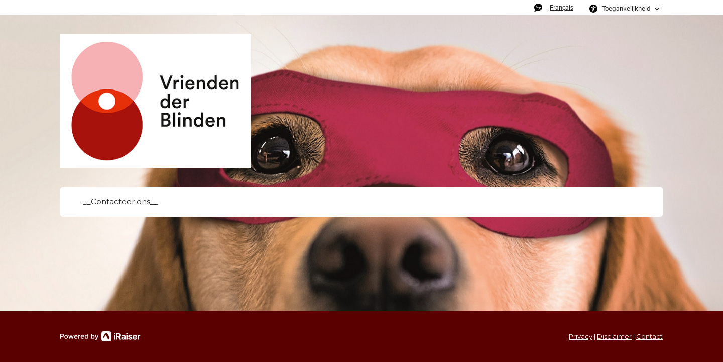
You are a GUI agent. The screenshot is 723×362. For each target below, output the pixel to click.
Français (561, 7)
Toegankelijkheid (626, 8)
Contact (649, 336)
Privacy (580, 336)
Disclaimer (614, 336)
